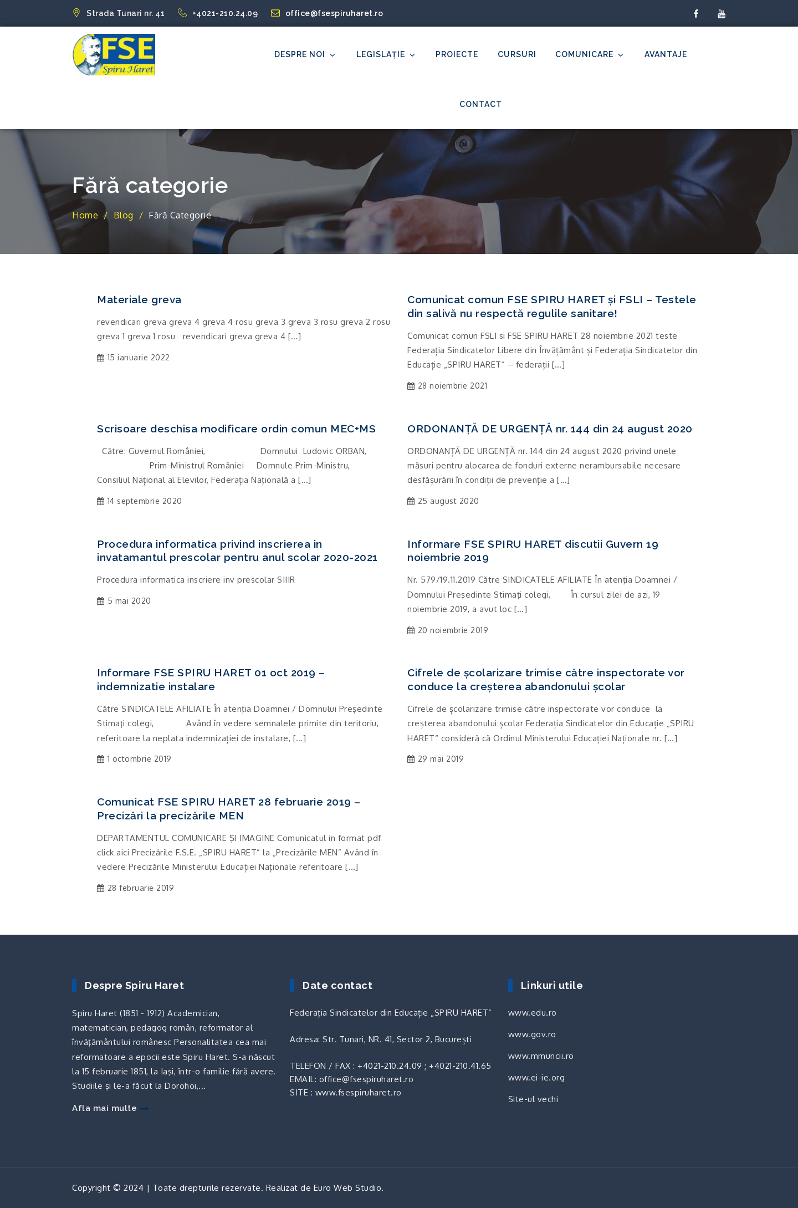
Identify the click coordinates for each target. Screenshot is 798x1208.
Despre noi (305, 54)
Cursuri (517, 54)
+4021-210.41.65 (460, 1066)
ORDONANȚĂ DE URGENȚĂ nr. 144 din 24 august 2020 (550, 428)
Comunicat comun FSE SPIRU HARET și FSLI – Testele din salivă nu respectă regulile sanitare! (552, 306)
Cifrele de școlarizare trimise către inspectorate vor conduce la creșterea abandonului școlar (546, 679)
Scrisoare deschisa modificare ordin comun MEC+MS (236, 428)
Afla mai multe (110, 1108)
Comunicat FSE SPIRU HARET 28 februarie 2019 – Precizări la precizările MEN (229, 809)
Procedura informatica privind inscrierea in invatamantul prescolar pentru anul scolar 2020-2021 (237, 551)
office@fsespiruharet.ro (327, 13)
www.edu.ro (532, 1012)
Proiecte (457, 54)
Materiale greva (139, 299)
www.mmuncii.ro (541, 1056)
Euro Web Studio (348, 1187)
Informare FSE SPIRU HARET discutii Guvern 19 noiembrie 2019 (532, 551)
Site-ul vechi (533, 1099)
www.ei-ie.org (536, 1077)
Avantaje (665, 54)
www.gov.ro (532, 1034)
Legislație (386, 54)
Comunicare (590, 54)
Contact (480, 104)
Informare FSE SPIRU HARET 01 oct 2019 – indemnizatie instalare (211, 679)
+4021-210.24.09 (219, 13)
